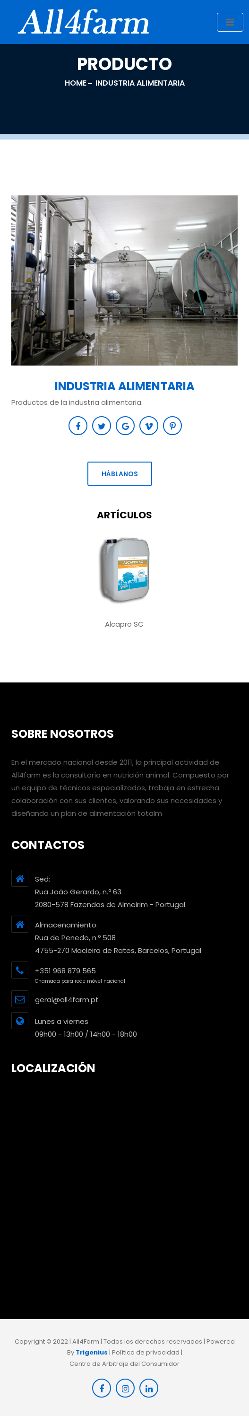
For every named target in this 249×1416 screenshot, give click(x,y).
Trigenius (92, 1352)
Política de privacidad (146, 1352)
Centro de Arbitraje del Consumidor (124, 1363)
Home (75, 83)
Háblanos (120, 474)
